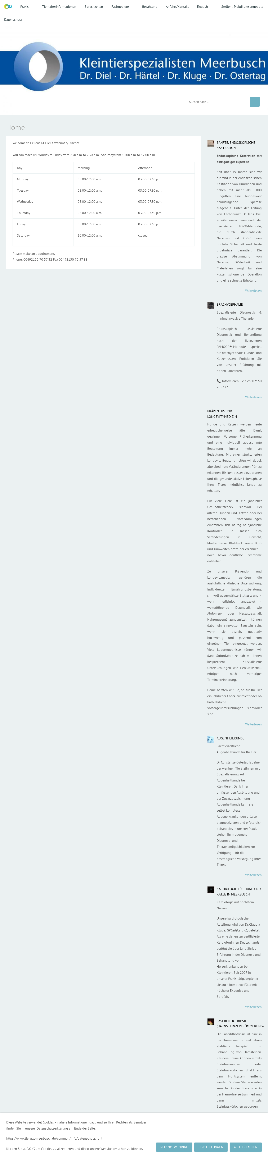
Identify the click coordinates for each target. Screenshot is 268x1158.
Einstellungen (210, 1147)
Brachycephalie (230, 304)
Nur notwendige (174, 1147)
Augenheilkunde (230, 738)
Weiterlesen (253, 290)
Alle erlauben (246, 1147)
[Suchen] (216, 102)
